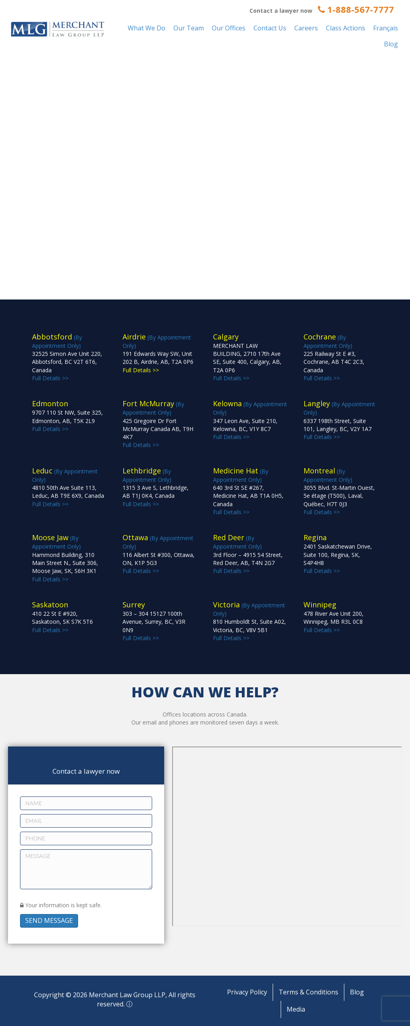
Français (385, 28)
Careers (306, 28)
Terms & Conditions (308, 992)
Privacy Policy (247, 992)
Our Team (188, 28)
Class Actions (345, 28)
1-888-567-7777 (356, 9)
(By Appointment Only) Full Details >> (158, 424)
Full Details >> (337, 554)
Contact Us (269, 28)
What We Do (146, 28)
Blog (391, 44)
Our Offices (228, 28)
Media (296, 1009)
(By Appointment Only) (158, 353)
